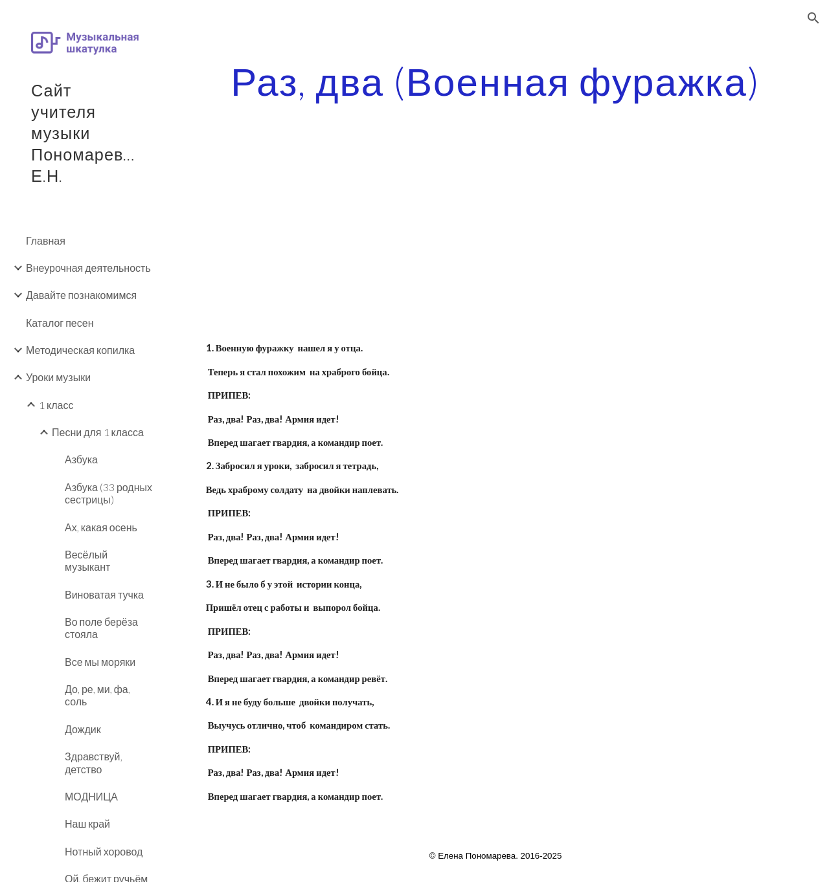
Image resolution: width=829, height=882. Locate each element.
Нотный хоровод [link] (103, 851)
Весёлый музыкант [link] (87, 560)
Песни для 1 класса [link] (98, 432)
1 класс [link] (56, 405)
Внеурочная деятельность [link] (88, 267)
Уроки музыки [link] (58, 377)
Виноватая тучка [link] (104, 594)
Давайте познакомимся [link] (81, 295)
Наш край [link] (87, 823)
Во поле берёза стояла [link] (101, 627)
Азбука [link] (81, 459)
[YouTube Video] (344, 245)
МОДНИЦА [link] (91, 796)
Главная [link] (45, 240)
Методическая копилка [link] (80, 350)
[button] (813, 18)
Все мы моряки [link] (100, 662)
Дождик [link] (83, 729)
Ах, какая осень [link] (101, 527)
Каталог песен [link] (59, 322)
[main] (496, 80)
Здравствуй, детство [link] (93, 762)
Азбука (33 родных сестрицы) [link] (108, 493)
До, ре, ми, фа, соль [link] (97, 695)
